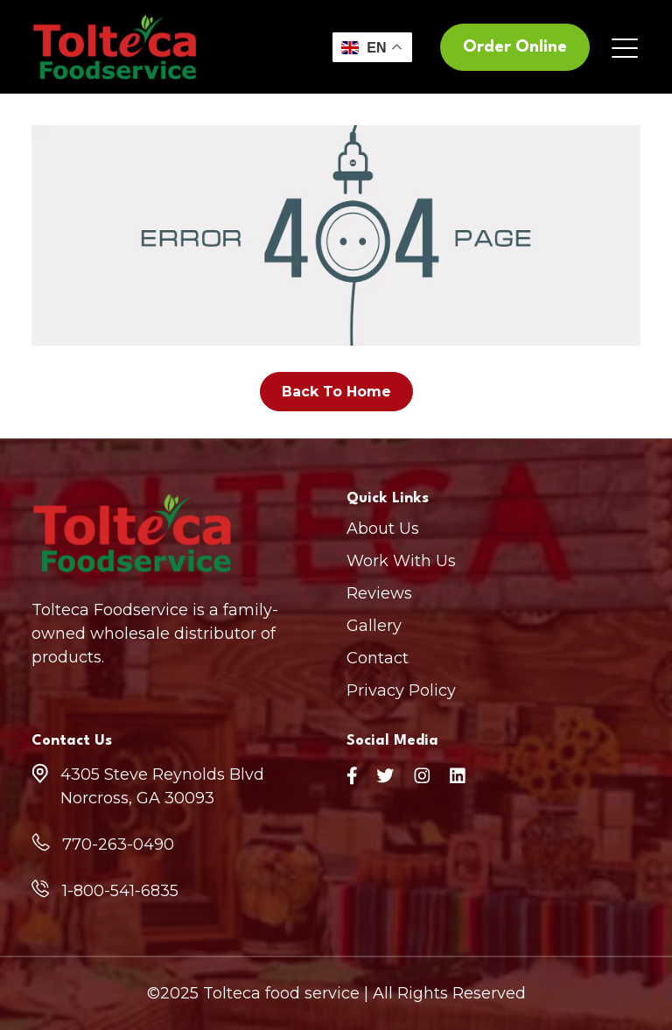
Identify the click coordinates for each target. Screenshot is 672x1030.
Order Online (515, 47)
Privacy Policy (401, 690)
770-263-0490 (118, 844)
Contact (377, 658)
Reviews (379, 593)
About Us (382, 528)
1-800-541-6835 (120, 890)
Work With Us (401, 561)
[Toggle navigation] (626, 47)
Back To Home (336, 391)
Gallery (374, 626)
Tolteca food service (281, 993)
